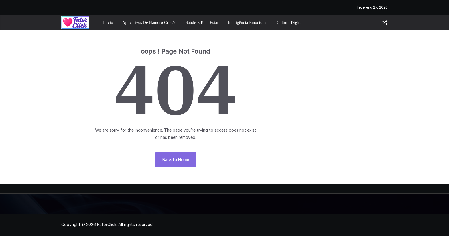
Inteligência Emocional (248, 22)
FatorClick (106, 224)
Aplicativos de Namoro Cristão (149, 22)
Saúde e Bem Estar (202, 22)
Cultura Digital (290, 22)
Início (108, 22)
